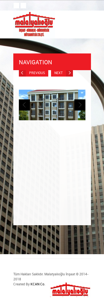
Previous (32, 73)
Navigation (52, 62)
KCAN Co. (38, 284)
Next (63, 73)
